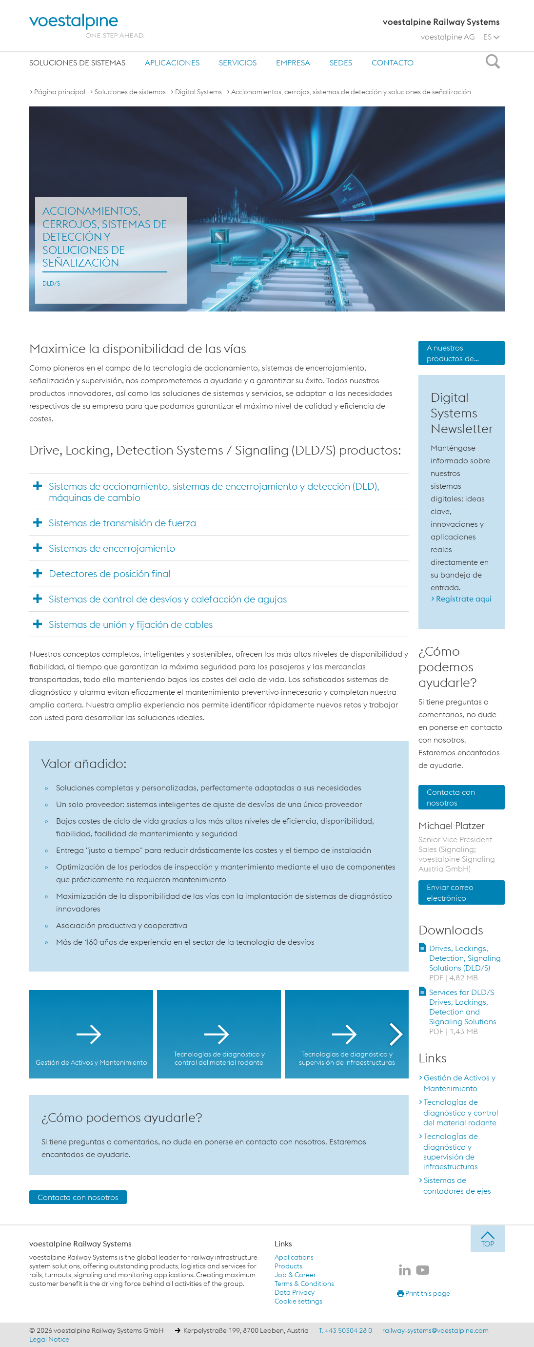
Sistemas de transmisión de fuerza (122, 523)
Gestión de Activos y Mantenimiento (459, 1083)
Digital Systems (198, 91)
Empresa (293, 62)
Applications (294, 1257)
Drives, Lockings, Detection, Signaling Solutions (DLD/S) (465, 962)
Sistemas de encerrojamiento (112, 548)
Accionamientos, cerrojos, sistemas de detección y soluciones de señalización (351, 91)
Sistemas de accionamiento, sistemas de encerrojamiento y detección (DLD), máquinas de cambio (214, 491)
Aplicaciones (172, 62)
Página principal (59, 91)
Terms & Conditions (304, 1283)
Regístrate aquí (464, 598)
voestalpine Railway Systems (80, 1243)
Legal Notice (49, 1339)
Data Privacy (295, 1292)
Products (288, 1266)
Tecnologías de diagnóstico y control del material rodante (460, 1112)
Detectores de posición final (109, 573)
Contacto (393, 62)
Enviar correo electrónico (450, 892)
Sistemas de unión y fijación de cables (131, 624)
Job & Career (295, 1274)
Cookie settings (298, 1301)
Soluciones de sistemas (77, 62)
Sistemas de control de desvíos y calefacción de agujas (168, 599)
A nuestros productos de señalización (450, 354)
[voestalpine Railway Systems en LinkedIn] (405, 1271)
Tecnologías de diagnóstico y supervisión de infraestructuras (450, 1151)
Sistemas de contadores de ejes (457, 1185)
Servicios (238, 62)
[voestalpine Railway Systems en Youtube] (423, 1271)
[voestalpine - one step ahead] (86, 26)
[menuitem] (77, 62)
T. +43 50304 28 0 (345, 1330)
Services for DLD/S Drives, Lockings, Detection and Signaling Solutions (462, 1011)
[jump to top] (488, 1238)
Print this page (423, 1293)
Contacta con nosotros (78, 1197)
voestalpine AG (448, 36)
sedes (341, 62)
